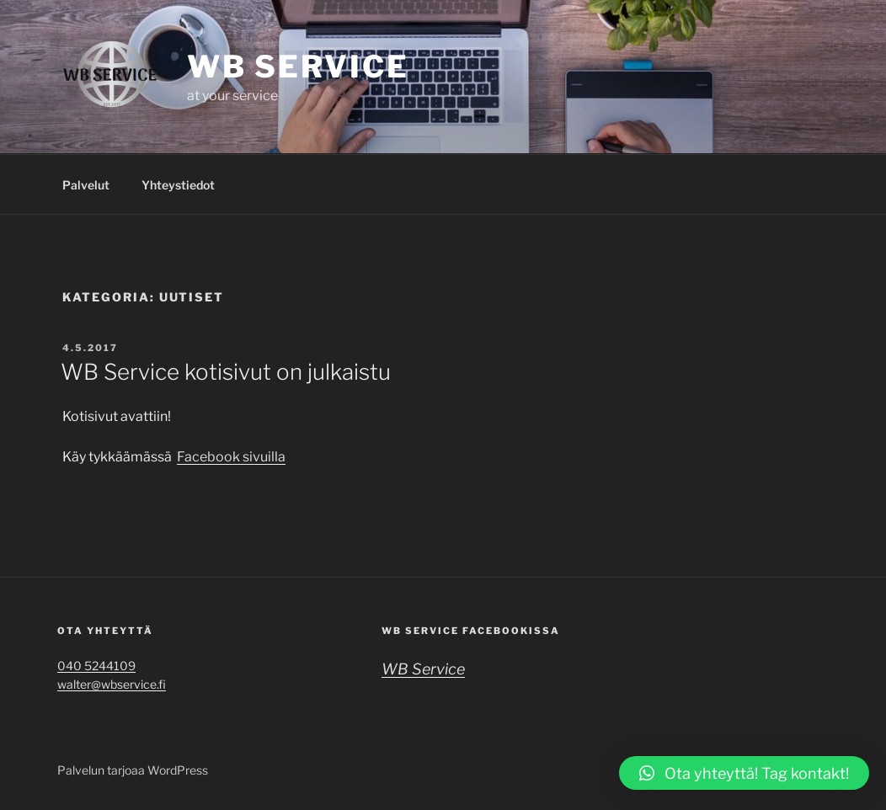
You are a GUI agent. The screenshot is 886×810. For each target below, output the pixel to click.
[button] (744, 773)
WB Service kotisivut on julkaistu (226, 372)
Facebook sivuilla (231, 457)
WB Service (298, 66)
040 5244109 (96, 665)
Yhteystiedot (178, 185)
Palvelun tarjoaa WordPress (132, 770)
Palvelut (85, 185)
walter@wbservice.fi (111, 684)
